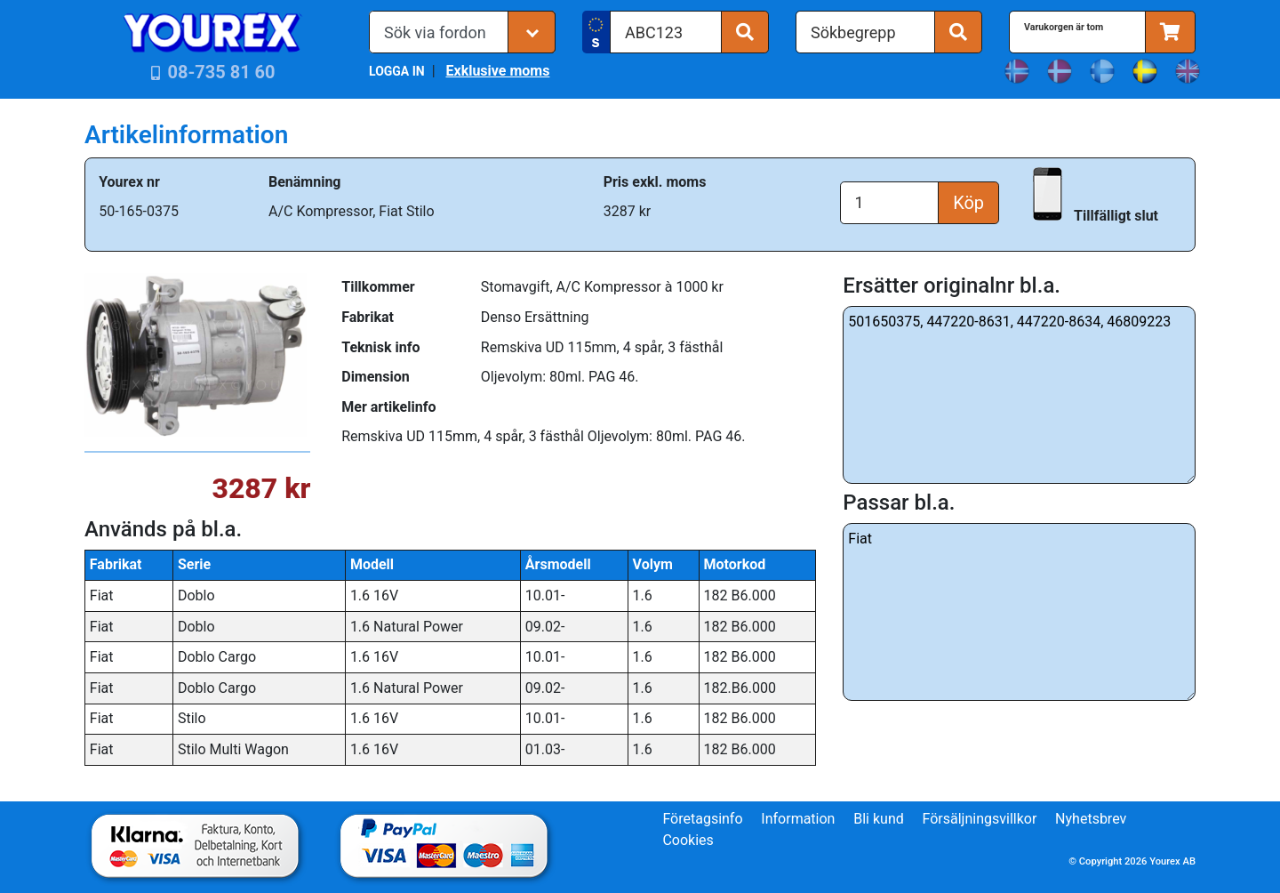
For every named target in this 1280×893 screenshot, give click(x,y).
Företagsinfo (702, 818)
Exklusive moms (497, 70)
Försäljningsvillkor (980, 818)
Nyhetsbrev (1090, 818)
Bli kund (878, 818)
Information (798, 818)
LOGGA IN (397, 71)
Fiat (1019, 612)
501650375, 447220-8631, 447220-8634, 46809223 (1019, 395)
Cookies (687, 840)
